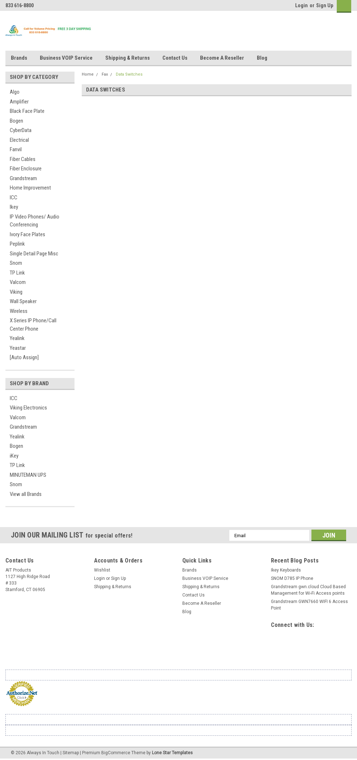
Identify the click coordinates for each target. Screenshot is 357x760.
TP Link (17, 272)
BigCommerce (115, 752)
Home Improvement (30, 187)
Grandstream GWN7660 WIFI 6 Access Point (309, 605)
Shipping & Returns (127, 58)
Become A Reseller (222, 58)
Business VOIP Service (66, 58)
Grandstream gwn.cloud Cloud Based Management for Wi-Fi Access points (308, 590)
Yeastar (18, 348)
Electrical (19, 140)
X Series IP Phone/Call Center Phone (33, 324)
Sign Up (324, 5)
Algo (15, 92)
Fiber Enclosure (26, 168)
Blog (262, 58)
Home (88, 74)
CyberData (20, 130)
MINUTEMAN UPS (28, 475)
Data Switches (129, 74)
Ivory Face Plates (27, 234)
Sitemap (71, 752)
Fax (105, 74)
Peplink (17, 244)
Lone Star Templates (172, 752)
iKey (14, 456)
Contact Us (174, 58)
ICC (13, 197)
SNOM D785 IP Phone (292, 578)
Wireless (18, 311)
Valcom (18, 282)
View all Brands (26, 494)
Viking (16, 292)
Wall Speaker (23, 301)
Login (301, 5)
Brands (19, 58)
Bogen (16, 121)
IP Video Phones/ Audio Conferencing (34, 220)
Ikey (14, 207)
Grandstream (23, 178)
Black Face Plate (27, 111)
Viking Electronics (28, 407)
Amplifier (19, 101)
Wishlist (102, 570)
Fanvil (16, 149)
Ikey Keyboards (286, 570)
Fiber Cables (22, 159)
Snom (16, 263)
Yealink (17, 338)
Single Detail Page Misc (34, 253)
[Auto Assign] (24, 357)
